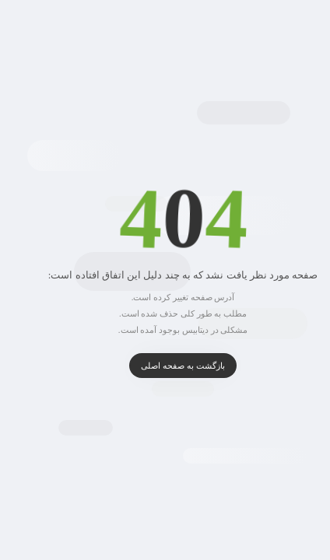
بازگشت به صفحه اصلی (164, 365)
